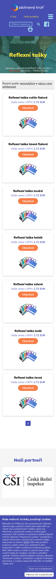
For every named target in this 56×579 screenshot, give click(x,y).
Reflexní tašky (41, 70)
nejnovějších (27, 83)
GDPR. (27, 542)
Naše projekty (31, 16)
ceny (49, 83)
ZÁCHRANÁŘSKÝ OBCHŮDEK (33, 68)
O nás (13, 16)
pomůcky (19, 70)
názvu (42, 83)
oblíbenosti (9, 86)
